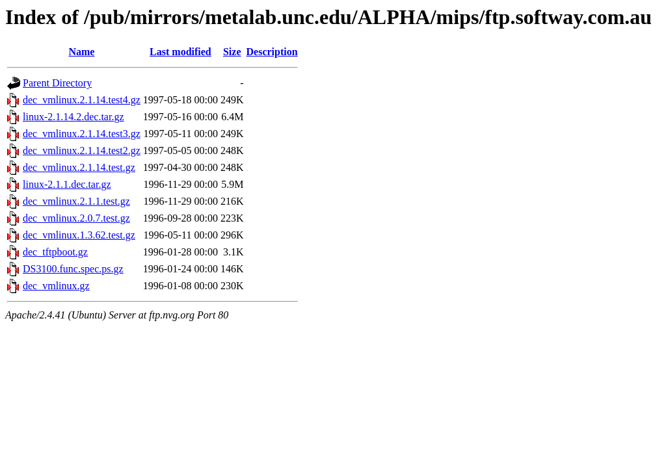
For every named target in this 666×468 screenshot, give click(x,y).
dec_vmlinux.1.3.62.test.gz (79, 234)
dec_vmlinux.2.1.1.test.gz (76, 201)
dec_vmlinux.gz (56, 285)
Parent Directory (57, 82)
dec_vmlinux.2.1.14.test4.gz (81, 99)
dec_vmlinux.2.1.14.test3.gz (81, 133)
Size (232, 51)
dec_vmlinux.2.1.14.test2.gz (81, 150)
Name (81, 51)
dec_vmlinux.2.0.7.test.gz (76, 218)
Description (272, 51)
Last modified (180, 51)
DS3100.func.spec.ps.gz (73, 268)
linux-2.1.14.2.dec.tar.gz (73, 116)
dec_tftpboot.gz (55, 251)
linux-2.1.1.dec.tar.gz (67, 184)
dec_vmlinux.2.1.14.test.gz (79, 167)
